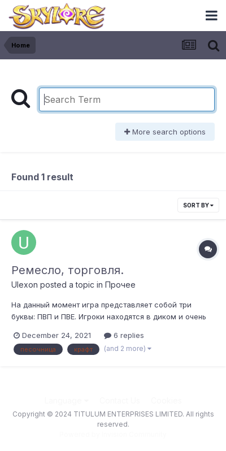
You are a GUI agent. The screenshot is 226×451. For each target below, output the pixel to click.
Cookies (166, 400)
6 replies (124, 335)
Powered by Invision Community (113, 434)
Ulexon (24, 284)
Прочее (120, 284)
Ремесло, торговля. (67, 270)
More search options (165, 131)
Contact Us (119, 400)
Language (67, 400)
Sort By (198, 205)
